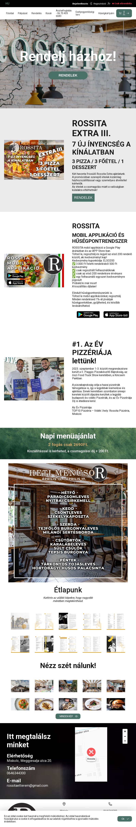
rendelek (68, 75)
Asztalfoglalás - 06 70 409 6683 (64, 13)
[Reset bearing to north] (125, 741)
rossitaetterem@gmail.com (27, 785)
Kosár (49, 13)
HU (7, 3)
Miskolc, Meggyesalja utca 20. (29, 761)
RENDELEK (83, 197)
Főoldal (10, 13)
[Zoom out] (125, 736)
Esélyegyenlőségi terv (85, 13)
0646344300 (16, 773)
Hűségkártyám (106, 13)
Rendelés (37, 13)
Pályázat (22, 13)
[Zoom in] (125, 731)
